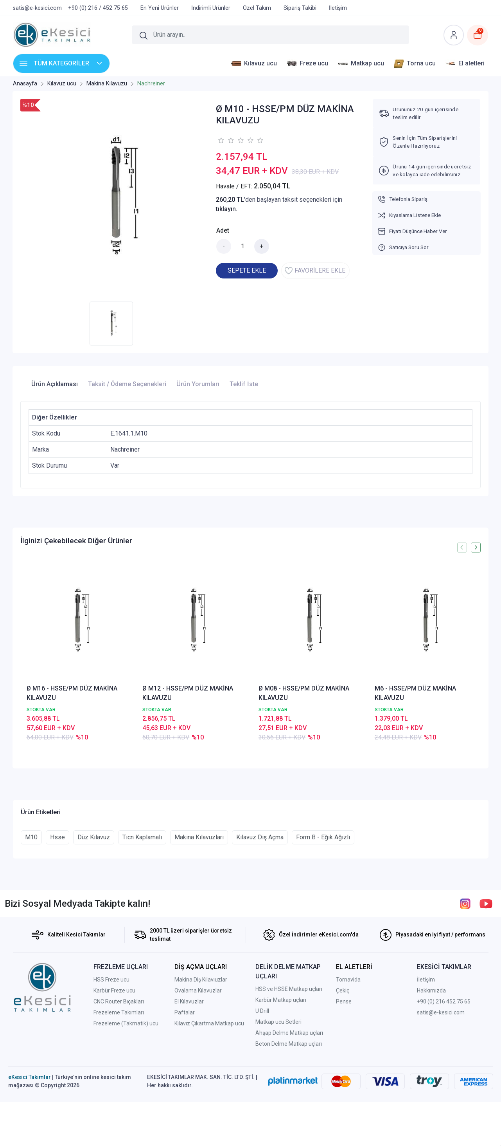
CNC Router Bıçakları (118, 1084)
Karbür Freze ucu (114, 1073)
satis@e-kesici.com (441, 1095)
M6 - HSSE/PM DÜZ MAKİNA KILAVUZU (415, 693)
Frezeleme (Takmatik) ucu (125, 1106)
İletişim (426, 1062)
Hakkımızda (431, 1073)
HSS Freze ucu (111, 1062)
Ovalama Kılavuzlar (198, 1073)
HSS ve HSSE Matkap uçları (288, 1072)
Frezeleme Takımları (118, 1095)
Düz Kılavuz (93, 920)
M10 (31, 920)
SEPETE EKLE (247, 270)
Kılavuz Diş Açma (260, 920)
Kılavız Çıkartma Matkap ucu (209, 1106)
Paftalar (184, 1095)
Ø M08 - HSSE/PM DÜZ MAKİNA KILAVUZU (304, 693)
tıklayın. (226, 209)
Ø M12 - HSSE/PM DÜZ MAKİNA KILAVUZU (187, 693)
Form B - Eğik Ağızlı (323, 920)
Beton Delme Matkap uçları (288, 1127)
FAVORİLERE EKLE (315, 271)
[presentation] (462, 547)
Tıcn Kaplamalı (142, 920)
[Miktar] (243, 246)
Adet (222, 230)
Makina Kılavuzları (199, 920)
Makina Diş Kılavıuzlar (200, 1062)
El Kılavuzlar (189, 1084)
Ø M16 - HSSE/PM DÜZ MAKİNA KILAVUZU (72, 693)
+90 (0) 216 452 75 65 (443, 1084)
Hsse (57, 920)
